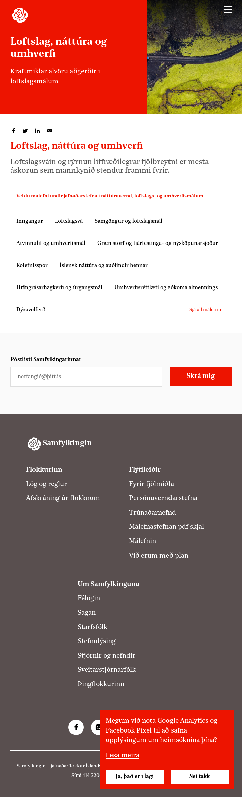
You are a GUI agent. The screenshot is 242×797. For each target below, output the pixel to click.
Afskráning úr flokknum (63, 498)
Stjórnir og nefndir (106, 656)
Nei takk (199, 776)
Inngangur (29, 221)
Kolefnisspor (32, 265)
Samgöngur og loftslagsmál (128, 221)
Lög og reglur (46, 484)
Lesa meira (122, 755)
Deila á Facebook (14, 131)
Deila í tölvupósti (49, 131)
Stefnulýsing (97, 641)
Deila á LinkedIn (38, 131)
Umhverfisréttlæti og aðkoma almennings (166, 288)
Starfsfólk (92, 627)
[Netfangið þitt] (86, 377)
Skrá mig (200, 376)
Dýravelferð (30, 310)
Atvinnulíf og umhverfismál (50, 243)
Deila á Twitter (25, 131)
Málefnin (142, 541)
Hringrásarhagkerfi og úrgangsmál (59, 288)
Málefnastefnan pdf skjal (166, 527)
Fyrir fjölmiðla (151, 484)
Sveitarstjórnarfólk (107, 670)
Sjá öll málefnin (206, 309)
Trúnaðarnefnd (152, 513)
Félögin (89, 598)
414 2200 (92, 775)
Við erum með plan (158, 555)
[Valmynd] (228, 9)
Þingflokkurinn (101, 684)
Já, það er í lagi (135, 776)
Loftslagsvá (69, 221)
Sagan (87, 613)
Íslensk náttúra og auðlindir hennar (104, 265)
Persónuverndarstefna (163, 498)
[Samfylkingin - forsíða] (20, 15)
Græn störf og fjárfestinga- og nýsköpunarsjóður (157, 243)
